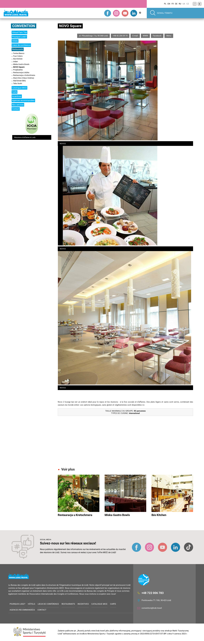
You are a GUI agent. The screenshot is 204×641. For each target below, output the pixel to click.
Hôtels (15, 41)
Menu (168, 36)
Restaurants (17, 49)
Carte (14, 92)
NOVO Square (19, 67)
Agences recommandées (23, 100)
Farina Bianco (18, 53)
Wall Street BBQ (19, 81)
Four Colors (18, 56)
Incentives (16, 96)
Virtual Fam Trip (19, 32)
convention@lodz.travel (152, 608)
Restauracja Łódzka (21, 72)
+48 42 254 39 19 (120, 36)
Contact (15, 109)
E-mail (135, 36)
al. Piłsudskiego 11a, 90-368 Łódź (93, 36)
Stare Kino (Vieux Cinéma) (23, 78)
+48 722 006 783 (153, 593)
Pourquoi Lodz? (19, 36)
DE (176, 4)
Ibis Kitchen (18, 59)
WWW (145, 36)
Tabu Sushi (17, 83)
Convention (23, 26)
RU (180, 4)
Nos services (18, 105)
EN (169, 4)
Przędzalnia (18, 70)
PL (165, 4)
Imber (15, 61)
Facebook (157, 36)
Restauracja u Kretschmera (24, 75)
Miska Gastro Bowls (21, 64)
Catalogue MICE (19, 88)
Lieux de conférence (21, 45)
